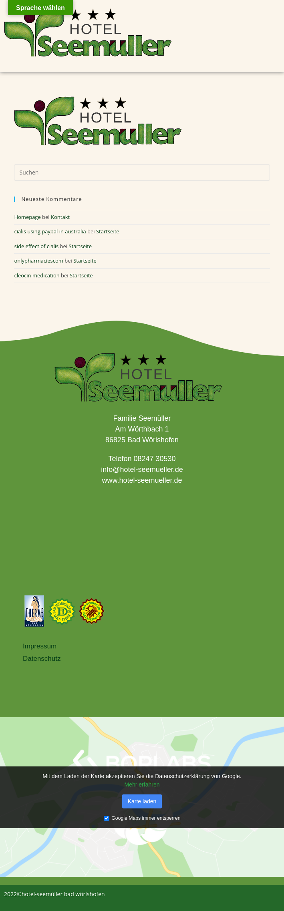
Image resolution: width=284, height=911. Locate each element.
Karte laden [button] (142, 801)
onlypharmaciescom (38, 260)
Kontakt (60, 217)
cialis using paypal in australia (50, 231)
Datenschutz (42, 658)
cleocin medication (36, 275)
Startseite (107, 231)
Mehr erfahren (142, 784)
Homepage (27, 217)
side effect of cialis (36, 246)
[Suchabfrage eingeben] (142, 173)
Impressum (39, 646)
